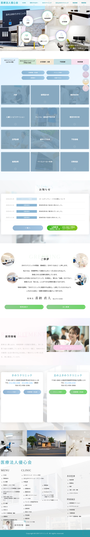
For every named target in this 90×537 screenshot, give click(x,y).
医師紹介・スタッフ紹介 (9, 485)
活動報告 (27, 205)
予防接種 (27, 515)
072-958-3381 (27, 383)
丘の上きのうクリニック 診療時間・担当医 (12, 492)
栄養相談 (27, 525)
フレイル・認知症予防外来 (31, 502)
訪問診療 (27, 508)
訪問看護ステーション (74, 503)
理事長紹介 (6, 478)
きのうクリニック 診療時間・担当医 (12, 488)
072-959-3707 (70, 383)
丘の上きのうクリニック (68, 375)
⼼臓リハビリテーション (31, 495)
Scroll (2, 43)
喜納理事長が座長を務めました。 (51, 205)
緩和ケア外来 (28, 512)
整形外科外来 (28, 505)
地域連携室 (72, 509)
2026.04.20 (10, 199)
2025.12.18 (10, 217)
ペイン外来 (27, 498)
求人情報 (5, 503)
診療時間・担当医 (32, 392)
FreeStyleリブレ (48, 492)
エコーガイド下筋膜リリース (51, 500)
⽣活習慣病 (46, 488)
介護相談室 (72, 513)
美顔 (70, 486)
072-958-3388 (14, 383)
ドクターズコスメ (73, 493)
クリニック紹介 (11, 392)
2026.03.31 (10, 205)
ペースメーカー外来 (30, 522)
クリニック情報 (26, 199)
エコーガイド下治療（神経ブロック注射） (49, 496)
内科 (26, 485)
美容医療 (71, 480)
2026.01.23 (10, 211)
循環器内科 (27, 488)
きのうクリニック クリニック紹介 (32, 475)
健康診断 (27, 518)
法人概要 (5, 481)
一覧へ (28, 228)
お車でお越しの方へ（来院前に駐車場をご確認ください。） (11, 498)
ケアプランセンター (74, 506)
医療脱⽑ (71, 483)
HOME (24, 3)
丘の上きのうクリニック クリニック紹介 (34, 478)
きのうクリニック (22, 375)
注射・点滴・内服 (73, 490)
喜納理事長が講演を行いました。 (51, 211)
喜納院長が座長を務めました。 (50, 217)
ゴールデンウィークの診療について (52, 199)
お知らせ (5, 510)
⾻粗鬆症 (46, 485)
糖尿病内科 (27, 492)
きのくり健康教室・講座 (75, 516)
